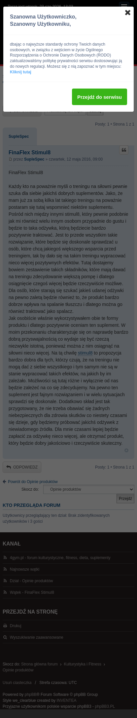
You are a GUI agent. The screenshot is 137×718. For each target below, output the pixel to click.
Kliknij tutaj (20, 72)
